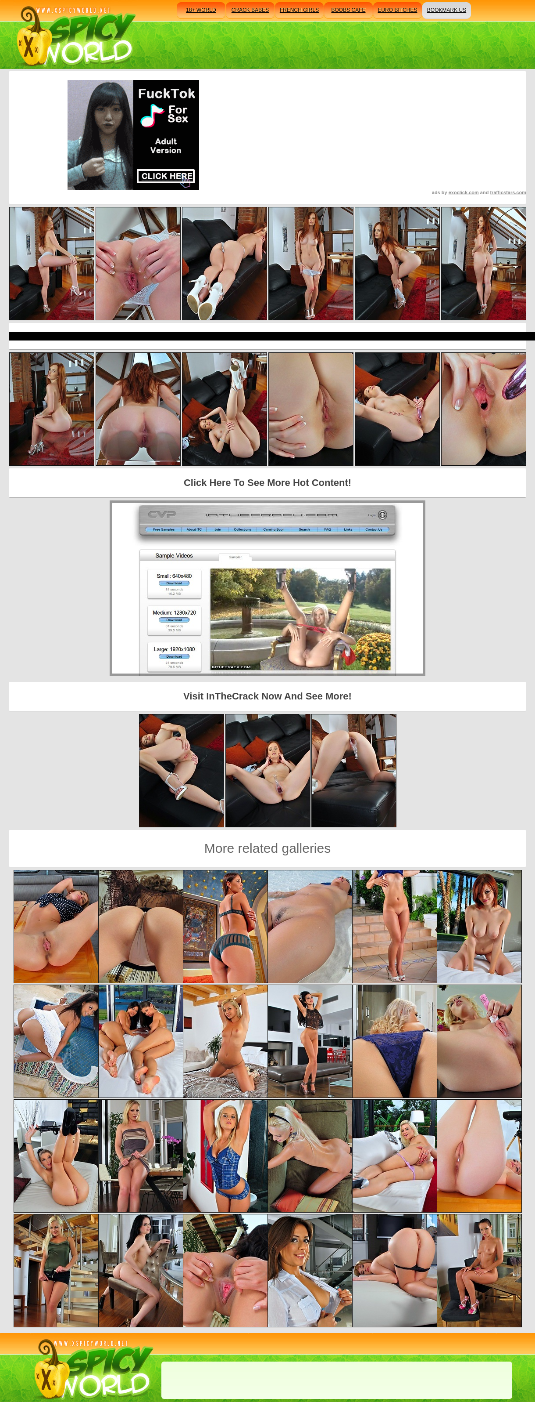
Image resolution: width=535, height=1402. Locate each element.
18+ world (201, 10)
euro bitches (397, 10)
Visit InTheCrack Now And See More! (267, 696)
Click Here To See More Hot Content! (267, 482)
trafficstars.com (508, 192)
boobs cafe (348, 10)
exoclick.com (464, 192)
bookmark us (446, 10)
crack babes (250, 10)
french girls (299, 10)
